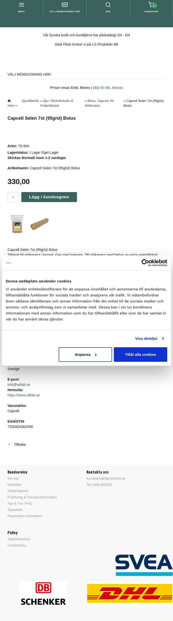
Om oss (13, 478)
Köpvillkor (15, 485)
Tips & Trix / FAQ (20, 503)
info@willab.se (19, 385)
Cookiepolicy (17, 545)
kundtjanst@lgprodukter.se (105, 478)
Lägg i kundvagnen (49, 197)
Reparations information (25, 516)
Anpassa (86, 354)
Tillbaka (17, 444)
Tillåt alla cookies (140, 354)
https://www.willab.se (24, 395)
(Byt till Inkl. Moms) (108, 88)
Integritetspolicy (19, 539)
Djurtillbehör (30, 101)
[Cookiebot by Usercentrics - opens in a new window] (145, 263)
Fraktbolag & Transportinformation (32, 497)
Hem (11, 105)
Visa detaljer (146, 338)
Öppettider (15, 510)
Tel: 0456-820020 (99, 485)
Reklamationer (18, 491)
